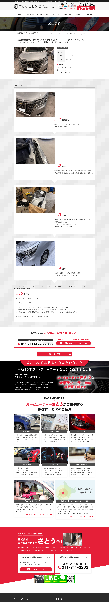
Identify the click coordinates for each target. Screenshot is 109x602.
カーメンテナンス (54, 15)
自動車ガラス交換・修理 (21, 550)
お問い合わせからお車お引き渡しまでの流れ (26, 544)
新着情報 (17, 565)
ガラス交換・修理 (66, 15)
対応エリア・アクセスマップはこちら (80, 452)
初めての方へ (31, 15)
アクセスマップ (79, 1)
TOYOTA (68, 52)
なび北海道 (17, 594)
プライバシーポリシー (90, 1)
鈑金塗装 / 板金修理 (62, 48)
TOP (19, 15)
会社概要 (89, 15)
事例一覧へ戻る (54, 290)
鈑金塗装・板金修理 (42, 15)
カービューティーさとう (51, 600)
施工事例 (77, 15)
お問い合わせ (18, 567)
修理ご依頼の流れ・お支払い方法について (37, 450)
